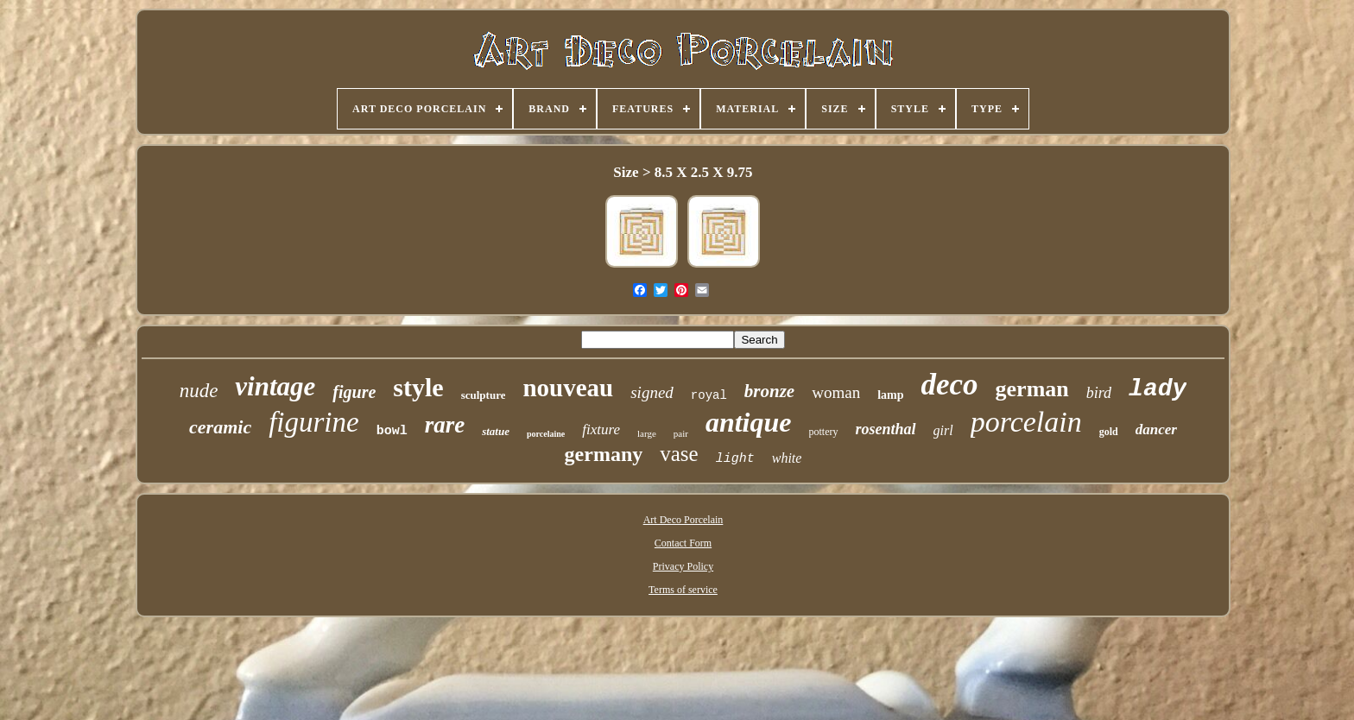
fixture (601, 429)
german (1032, 388)
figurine (314, 422)
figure (354, 391)
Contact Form (683, 543)
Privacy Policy (683, 566)
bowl (392, 431)
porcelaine (546, 434)
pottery (823, 432)
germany (604, 454)
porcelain (1026, 422)
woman (836, 392)
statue (495, 431)
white (787, 458)
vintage (275, 386)
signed (652, 392)
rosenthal (886, 429)
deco (949, 384)
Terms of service (683, 590)
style (418, 387)
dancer (1156, 429)
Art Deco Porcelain (683, 520)
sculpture (483, 394)
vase (679, 453)
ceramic (220, 427)
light (735, 459)
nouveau (567, 387)
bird (1098, 392)
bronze (769, 391)
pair (681, 433)
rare (445, 425)
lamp (890, 394)
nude (199, 390)
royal (709, 395)
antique (748, 422)
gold (1108, 432)
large (646, 433)
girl (943, 430)
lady (1157, 389)
